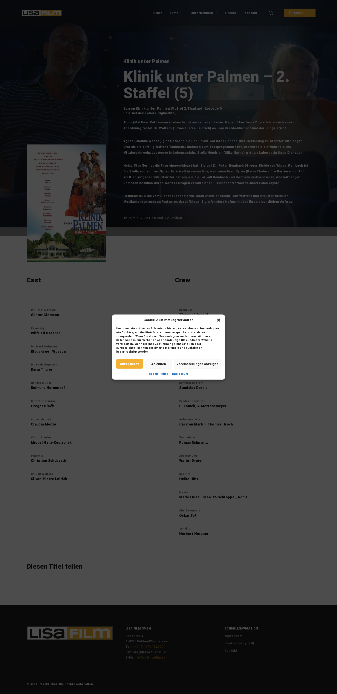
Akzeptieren (129, 364)
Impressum (180, 373)
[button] (218, 320)
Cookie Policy (158, 373)
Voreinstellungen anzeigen (197, 364)
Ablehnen (158, 364)
